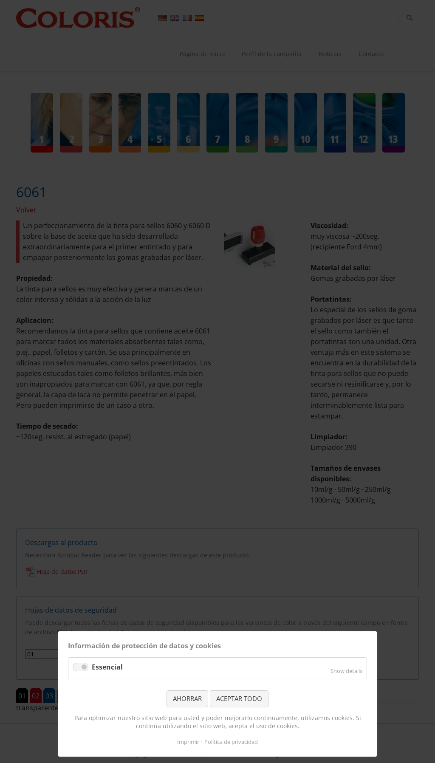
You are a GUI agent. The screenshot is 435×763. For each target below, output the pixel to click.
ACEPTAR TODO (239, 698)
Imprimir (188, 742)
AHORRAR (187, 698)
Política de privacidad (231, 742)
